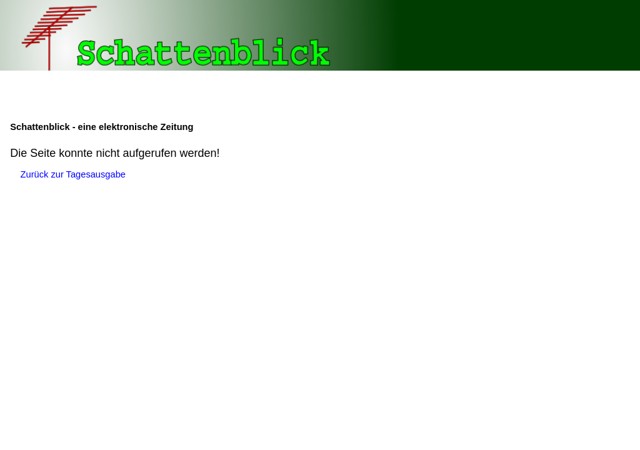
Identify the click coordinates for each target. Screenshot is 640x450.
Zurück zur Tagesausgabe (73, 174)
